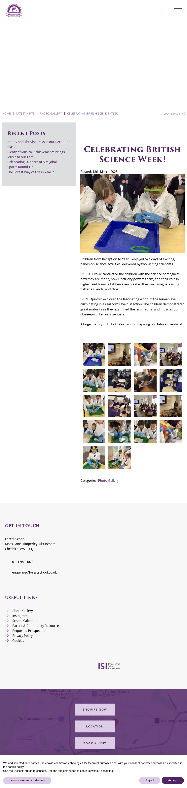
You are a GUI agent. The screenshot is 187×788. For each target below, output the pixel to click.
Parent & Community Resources (36, 626)
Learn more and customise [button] (27, 780)
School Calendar (24, 621)
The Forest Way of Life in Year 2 (31, 172)
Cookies (18, 640)
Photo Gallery (108, 480)
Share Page (172, 113)
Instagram (20, 616)
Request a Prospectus (28, 630)
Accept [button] (172, 780)
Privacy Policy (22, 635)
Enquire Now (95, 709)
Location (95, 726)
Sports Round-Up (20, 167)
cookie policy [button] (15, 766)
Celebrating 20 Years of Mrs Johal (32, 162)
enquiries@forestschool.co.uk (34, 572)
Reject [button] (149, 780)
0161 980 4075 (22, 562)
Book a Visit (94, 743)
